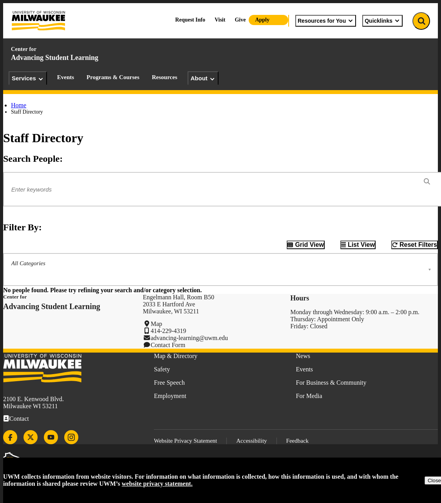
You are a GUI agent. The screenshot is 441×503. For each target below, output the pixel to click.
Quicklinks (382, 21)
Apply (262, 20)
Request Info (190, 20)
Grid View (309, 244)
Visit (220, 20)
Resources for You (326, 21)
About (203, 78)
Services (28, 78)
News (303, 356)
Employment (170, 396)
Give (240, 20)
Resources (164, 77)
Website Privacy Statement (185, 441)
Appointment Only (340, 319)
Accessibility (251, 441)
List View (361, 244)
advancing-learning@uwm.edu (189, 338)
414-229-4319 (168, 330)
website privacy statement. (157, 483)
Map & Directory (175, 356)
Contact (19, 418)
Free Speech (169, 382)
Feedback (297, 441)
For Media (309, 396)
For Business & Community (331, 382)
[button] (220, 269)
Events (65, 77)
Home (18, 105)
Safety (162, 369)
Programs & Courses (113, 77)
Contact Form (168, 345)
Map (156, 323)
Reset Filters (418, 244)
